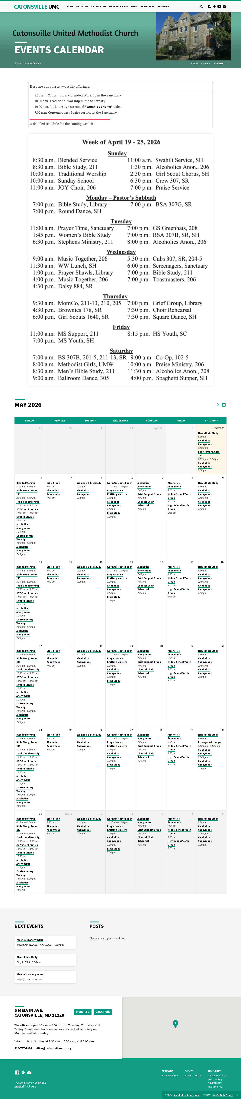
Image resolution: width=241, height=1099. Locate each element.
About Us (82, 6)
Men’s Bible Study (208, 433)
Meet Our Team (118, 6)
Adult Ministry (215, 1082)
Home (70, 6)
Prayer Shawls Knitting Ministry (117, 492)
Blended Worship (26, 483)
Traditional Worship (28, 501)
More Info (81, 1011)
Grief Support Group (149, 494)
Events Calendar (34, 63)
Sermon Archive (170, 1075)
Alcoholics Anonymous (205, 442)
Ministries (215, 1071)
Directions (102, 1011)
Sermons (167, 1071)
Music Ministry (215, 1086)
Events (194, 63)
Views (206, 63)
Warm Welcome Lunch (119, 483)
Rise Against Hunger (209, 742)
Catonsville (36, 6)
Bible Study (53, 483)
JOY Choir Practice (27, 509)
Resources (147, 6)
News (134, 6)
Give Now (163, 6)
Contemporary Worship (24, 537)
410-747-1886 (23, 1048)
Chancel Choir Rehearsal (145, 503)
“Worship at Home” (99, 107)
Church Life (98, 6)
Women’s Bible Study (89, 483)
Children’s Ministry (217, 1075)
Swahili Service (25, 517)
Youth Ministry (215, 1079)
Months (220, 63)
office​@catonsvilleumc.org (53, 1048)
